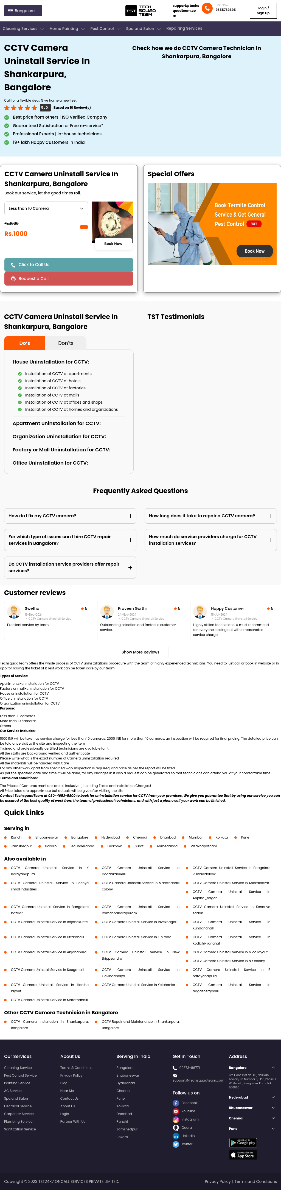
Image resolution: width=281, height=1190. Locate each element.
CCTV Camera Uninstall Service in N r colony (229, 961)
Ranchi (16, 837)
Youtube (184, 1111)
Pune (245, 837)
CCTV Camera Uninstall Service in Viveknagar (139, 922)
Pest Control (106, 29)
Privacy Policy (71, 1075)
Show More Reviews (140, 652)
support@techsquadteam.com (186, 10)
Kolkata (222, 837)
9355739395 (225, 9)
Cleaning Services (24, 29)
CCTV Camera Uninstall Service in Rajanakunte (49, 922)
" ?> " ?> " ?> (46, 208)
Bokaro (51, 846)
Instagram (186, 1119)
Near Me (67, 1090)
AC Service (13, 1090)
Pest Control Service (20, 1075)
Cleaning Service (18, 1067)
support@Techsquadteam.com (198, 1080)
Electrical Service (18, 1106)
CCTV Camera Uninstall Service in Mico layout (230, 952)
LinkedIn (184, 1135)
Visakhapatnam (204, 846)
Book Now (113, 244)
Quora (182, 1127)
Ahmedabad (167, 846)
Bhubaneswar (46, 837)
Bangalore (79, 837)
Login (64, 1113)
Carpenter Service (19, 1113)
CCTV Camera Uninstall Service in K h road (137, 937)
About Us (67, 1106)
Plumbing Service (18, 1121)
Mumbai (196, 837)
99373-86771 (189, 1067)
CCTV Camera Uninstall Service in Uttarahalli (47, 937)
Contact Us (69, 1098)
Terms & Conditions (76, 1067)
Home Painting (68, 29)
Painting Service (17, 1083)
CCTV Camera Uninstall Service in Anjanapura (48, 952)
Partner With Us (72, 1121)
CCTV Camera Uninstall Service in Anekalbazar (231, 883)
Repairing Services (184, 28)
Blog (64, 1083)
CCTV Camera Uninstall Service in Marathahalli (49, 1000)
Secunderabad (82, 846)
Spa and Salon (144, 29)
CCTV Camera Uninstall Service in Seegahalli (47, 969)
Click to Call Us (34, 264)
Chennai (140, 837)
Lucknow (115, 846)
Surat (139, 846)
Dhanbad (168, 837)
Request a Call (34, 278)
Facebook (185, 1102)
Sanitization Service (20, 1129)
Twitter (182, 1144)
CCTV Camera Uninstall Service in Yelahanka (138, 984)
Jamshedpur (21, 846)
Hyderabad (111, 837)
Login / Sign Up (263, 10)
